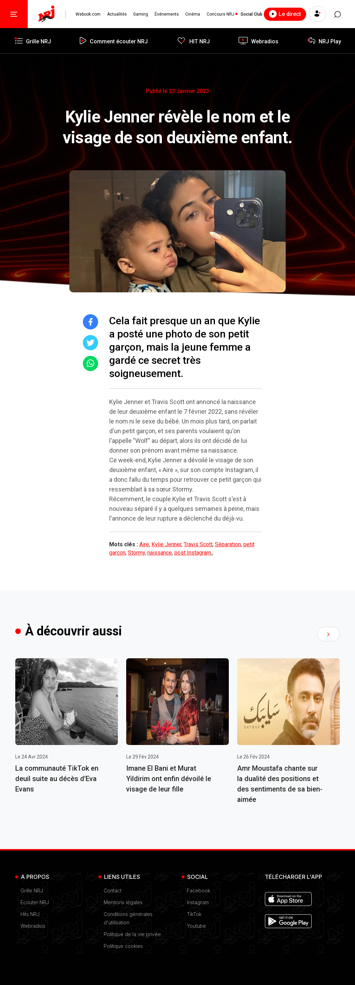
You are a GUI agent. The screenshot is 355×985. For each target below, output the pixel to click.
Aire (144, 544)
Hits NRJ (30, 914)
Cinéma (192, 14)
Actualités (117, 14)
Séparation (228, 544)
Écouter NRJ (34, 902)
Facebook (198, 890)
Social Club (251, 14)
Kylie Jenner (166, 544)
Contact (112, 890)
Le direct (284, 14)
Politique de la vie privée (132, 934)
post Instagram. (193, 552)
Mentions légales (123, 902)
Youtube (196, 926)
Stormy (136, 552)
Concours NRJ (220, 14)
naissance (159, 552)
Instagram (198, 902)
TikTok (194, 914)
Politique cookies (123, 946)
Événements (166, 14)
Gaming (140, 14)
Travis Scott (198, 544)
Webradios (32, 926)
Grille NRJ (31, 890)
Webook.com (88, 14)
